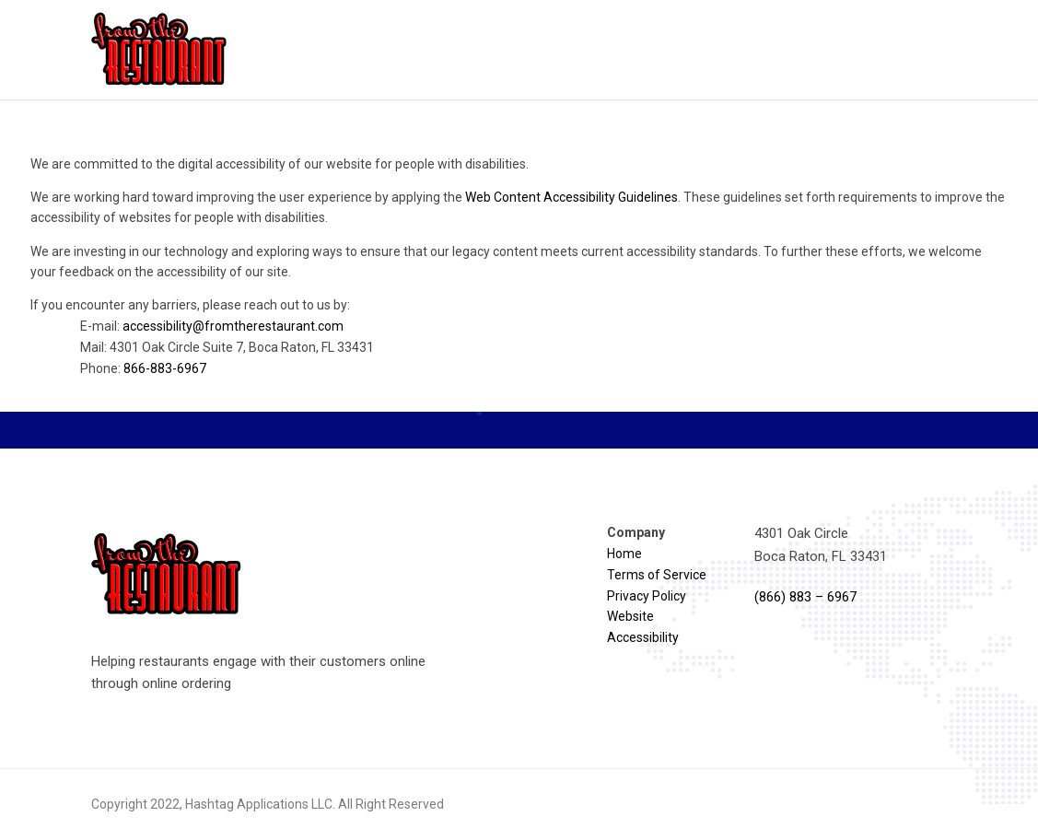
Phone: (143, 368)
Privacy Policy (646, 596)
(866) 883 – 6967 (805, 597)
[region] (518, 273)
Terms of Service (656, 574)
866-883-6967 (164, 368)
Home (624, 553)
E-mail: (212, 326)
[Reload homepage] (160, 49)
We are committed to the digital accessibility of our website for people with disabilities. (279, 164)
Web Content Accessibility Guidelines (571, 197)
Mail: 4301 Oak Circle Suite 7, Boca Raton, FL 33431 (227, 347)
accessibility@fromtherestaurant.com (233, 326)
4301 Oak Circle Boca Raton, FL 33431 (820, 544)
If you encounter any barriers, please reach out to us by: (518, 338)
